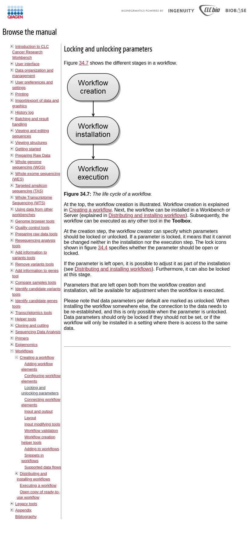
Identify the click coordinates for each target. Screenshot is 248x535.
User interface (27, 64)
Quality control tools (32, 227)
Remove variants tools (34, 264)
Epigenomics (26, 344)
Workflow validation (41, 430)
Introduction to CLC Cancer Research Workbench (30, 52)
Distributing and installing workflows (147, 215)
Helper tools (25, 319)
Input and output (38, 411)
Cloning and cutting (32, 325)
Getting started (28, 149)
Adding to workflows (41, 449)
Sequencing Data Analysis (38, 332)
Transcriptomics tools (33, 312)
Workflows (24, 351)
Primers (22, 338)
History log (24, 112)
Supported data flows (42, 467)
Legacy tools (26, 503)
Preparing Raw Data (32, 155)
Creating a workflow (37, 357)
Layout (30, 418)
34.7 (83, 63)
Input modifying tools (42, 424)
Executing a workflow (38, 485)
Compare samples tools (35, 282)
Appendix (23, 510)
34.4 (103, 247)
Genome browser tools (35, 221)
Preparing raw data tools (36, 234)
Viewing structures (31, 142)
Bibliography (26, 516)
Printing (21, 94)
